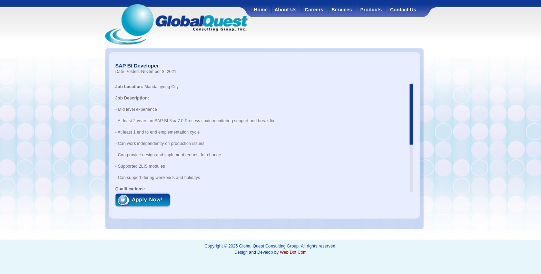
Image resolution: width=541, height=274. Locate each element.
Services (342, 9)
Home (261, 9)
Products (371, 9)
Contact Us (403, 9)
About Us (286, 9)
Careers (314, 9)
